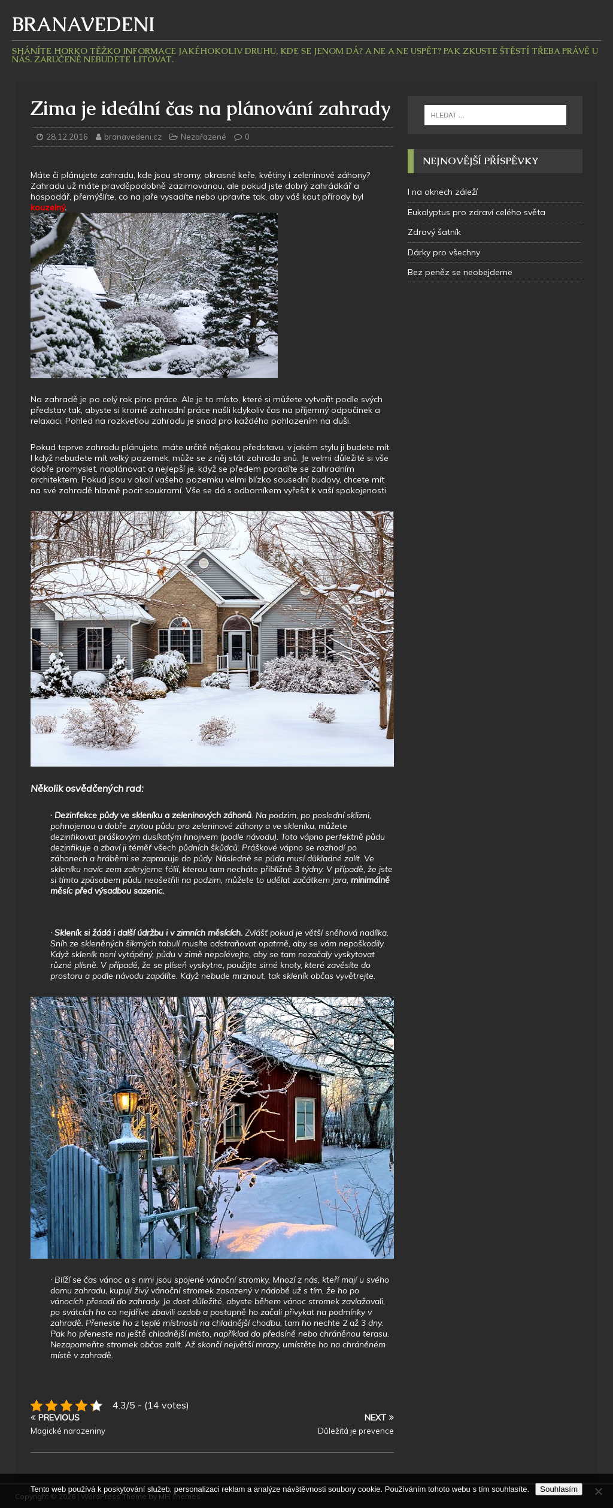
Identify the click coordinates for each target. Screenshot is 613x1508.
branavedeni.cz (133, 136)
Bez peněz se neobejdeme (460, 272)
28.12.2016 (67, 136)
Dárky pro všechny (444, 252)
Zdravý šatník (434, 232)
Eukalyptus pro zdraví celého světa (476, 212)
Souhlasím (559, 1489)
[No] (598, 1491)
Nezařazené (203, 136)
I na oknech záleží (443, 191)
